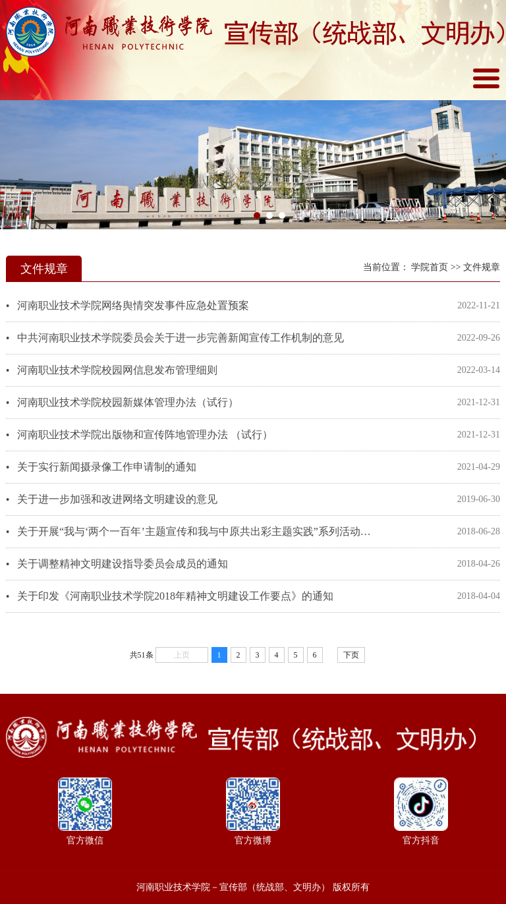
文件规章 (481, 267)
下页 (351, 655)
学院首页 (429, 267)
